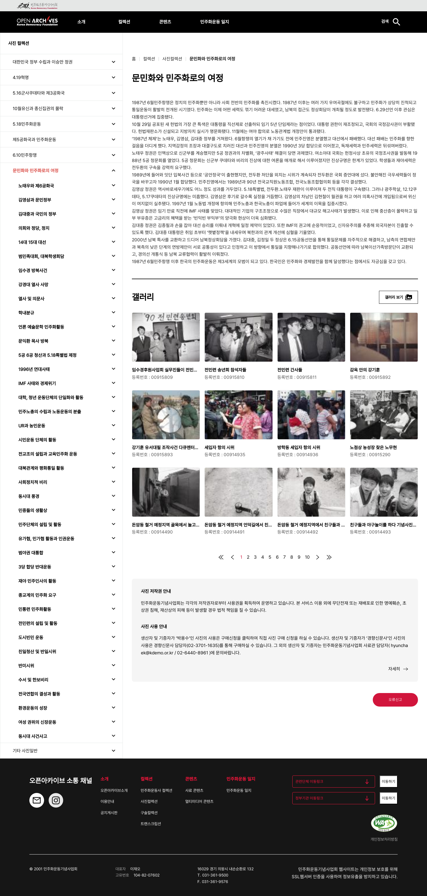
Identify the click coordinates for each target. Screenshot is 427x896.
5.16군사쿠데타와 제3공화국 (39, 93)
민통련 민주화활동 (34, 609)
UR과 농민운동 (31, 426)
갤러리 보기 (398, 297)
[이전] (232, 557)
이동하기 (388, 781)
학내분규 (26, 313)
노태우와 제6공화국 (36, 186)
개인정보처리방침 (384, 839)
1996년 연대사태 (34, 369)
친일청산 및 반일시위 (37, 651)
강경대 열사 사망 (33, 284)
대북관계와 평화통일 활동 (41, 468)
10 (307, 557)
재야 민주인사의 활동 (37, 581)
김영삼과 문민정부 (34, 200)
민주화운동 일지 (214, 22)
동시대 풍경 (28, 496)
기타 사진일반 (25, 750)
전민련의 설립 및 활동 (37, 623)
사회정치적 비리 (32, 482)
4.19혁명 (21, 77)
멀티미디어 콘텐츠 (199, 801)
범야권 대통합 (30, 553)
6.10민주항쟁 (25, 155)
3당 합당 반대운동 (34, 567)
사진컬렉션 (172, 59)
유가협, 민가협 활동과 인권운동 (46, 538)
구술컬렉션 (149, 812)
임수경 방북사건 (32, 270)
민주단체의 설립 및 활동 (39, 524)
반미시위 (26, 665)
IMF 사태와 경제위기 (37, 383)
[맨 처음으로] (221, 557)
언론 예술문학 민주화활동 (41, 327)
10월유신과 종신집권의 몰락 (38, 108)
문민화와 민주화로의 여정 (35, 170)
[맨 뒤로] (329, 557)
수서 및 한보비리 (33, 680)
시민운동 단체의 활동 (37, 440)
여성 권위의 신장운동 (37, 722)
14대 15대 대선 (32, 242)
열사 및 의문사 (31, 298)
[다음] (317, 557)
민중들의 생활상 (32, 510)
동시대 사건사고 (32, 736)
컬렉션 (124, 22)
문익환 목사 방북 (33, 341)
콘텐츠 (165, 22)
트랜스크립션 (151, 823)
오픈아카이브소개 (114, 790)
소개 (81, 22)
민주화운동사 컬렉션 (156, 790)
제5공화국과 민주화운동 (34, 139)
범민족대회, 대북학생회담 (41, 256)
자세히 (398, 669)
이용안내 (107, 801)
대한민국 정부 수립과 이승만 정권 (43, 62)
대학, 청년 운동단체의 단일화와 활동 (50, 397)
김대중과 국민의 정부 (37, 214)
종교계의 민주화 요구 (37, 595)
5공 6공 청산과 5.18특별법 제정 (47, 355)
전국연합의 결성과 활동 (39, 694)
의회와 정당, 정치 (33, 228)
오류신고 (395, 699)
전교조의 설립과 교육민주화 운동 (47, 454)
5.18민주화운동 (27, 124)
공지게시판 (109, 812)
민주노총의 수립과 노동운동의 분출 (49, 411)
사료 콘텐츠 (194, 790)
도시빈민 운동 (30, 637)
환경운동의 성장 (32, 708)
